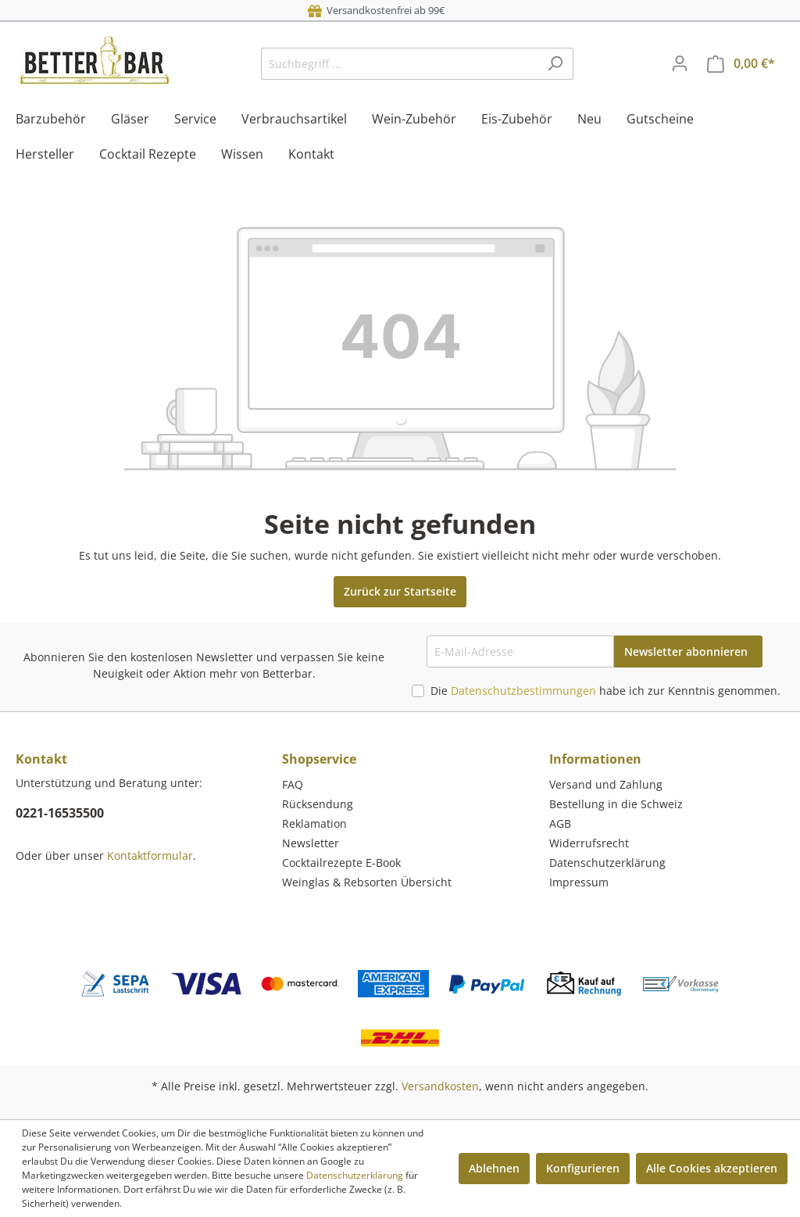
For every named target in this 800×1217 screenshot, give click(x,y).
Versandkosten (440, 1086)
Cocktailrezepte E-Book (341, 862)
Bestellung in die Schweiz (616, 803)
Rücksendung (317, 803)
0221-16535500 (60, 812)
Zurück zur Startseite (400, 591)
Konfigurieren (583, 1168)
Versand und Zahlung (605, 784)
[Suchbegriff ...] (399, 64)
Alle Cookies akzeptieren (711, 1168)
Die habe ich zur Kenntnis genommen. (605, 690)
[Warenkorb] (741, 63)
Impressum (579, 882)
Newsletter (310, 843)
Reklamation (314, 823)
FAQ (292, 784)
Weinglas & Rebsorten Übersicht (367, 882)
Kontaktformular (150, 855)
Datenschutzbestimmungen (523, 690)
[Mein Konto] (680, 63)
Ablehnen (494, 1168)
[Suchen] (555, 64)
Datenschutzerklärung (607, 862)
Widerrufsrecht (589, 843)
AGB (560, 823)
